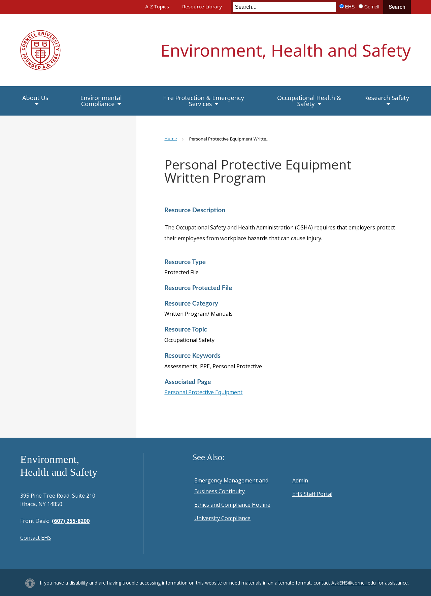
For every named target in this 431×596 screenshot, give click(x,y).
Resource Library (202, 6)
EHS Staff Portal (312, 494)
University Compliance (222, 518)
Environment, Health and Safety (286, 50)
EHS (350, 6)
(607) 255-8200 (71, 521)
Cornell (371, 6)
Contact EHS (35, 537)
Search (397, 7)
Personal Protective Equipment (203, 392)
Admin (300, 480)
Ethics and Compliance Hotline (232, 504)
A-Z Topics (157, 6)
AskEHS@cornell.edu (353, 582)
